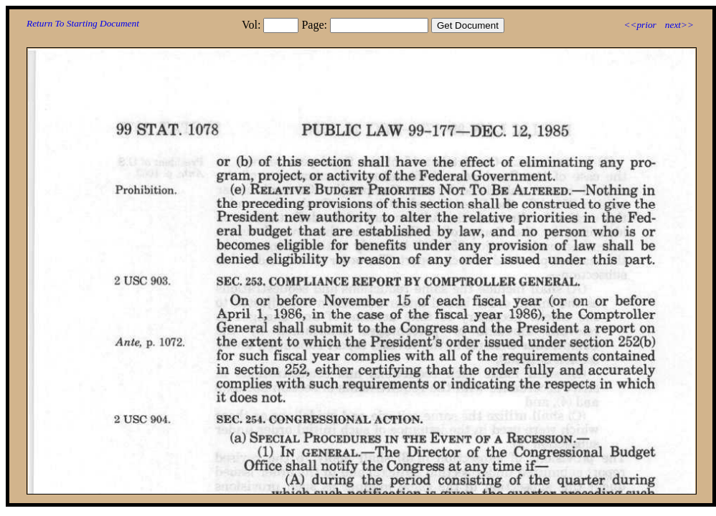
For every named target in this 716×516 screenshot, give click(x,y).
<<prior (639, 24)
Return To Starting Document (83, 23)
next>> (679, 24)
